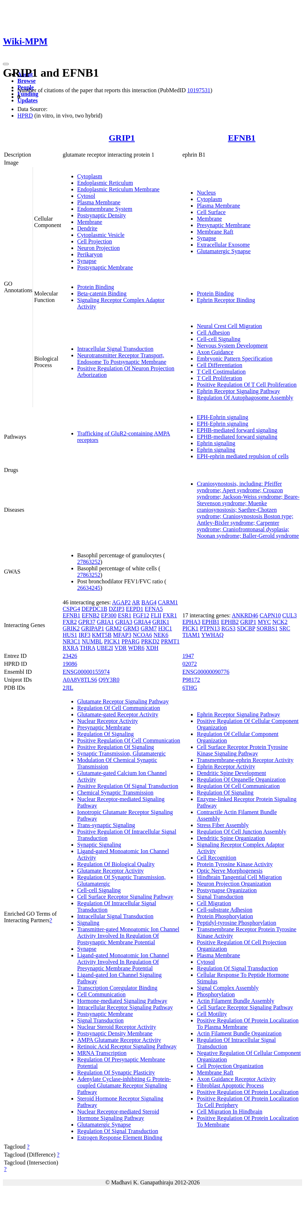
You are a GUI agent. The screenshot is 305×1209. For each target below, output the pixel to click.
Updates (27, 100)
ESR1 (124, 615)
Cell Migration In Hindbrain (229, 1111)
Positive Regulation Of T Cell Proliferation (246, 385)
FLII (156, 615)
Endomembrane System (104, 209)
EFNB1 (241, 137)
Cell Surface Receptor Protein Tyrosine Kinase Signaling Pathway (242, 750)
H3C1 (165, 628)
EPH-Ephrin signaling (222, 417)
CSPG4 (71, 609)
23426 (70, 656)
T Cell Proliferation (219, 378)
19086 (70, 664)
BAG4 (148, 602)
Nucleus (206, 193)
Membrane (89, 222)
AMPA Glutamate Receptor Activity (119, 1040)
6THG (189, 688)
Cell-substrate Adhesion (224, 910)
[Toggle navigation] (6, 64)
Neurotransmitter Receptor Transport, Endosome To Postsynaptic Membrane (121, 358)
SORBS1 (267, 628)
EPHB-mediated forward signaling (237, 430)
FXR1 (170, 615)
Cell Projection (94, 241)
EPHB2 (230, 622)
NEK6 (161, 635)
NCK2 (280, 622)
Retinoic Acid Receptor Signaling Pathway (127, 1046)
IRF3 (85, 635)
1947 (188, 656)
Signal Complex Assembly (228, 988)
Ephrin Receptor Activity (226, 766)
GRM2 (113, 628)
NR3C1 (71, 641)
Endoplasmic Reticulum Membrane (118, 189)
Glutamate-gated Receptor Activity (117, 714)
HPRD (25, 115)
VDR (120, 648)
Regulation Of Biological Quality (116, 864)
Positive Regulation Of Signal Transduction (127, 786)
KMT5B (102, 635)
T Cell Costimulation (221, 372)
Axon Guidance (215, 352)
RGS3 (228, 628)
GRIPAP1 (92, 628)
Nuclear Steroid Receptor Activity (116, 1027)
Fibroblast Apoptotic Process (230, 1085)
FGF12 (141, 615)
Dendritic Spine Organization (231, 838)
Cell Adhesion (213, 332)
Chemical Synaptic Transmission (115, 792)
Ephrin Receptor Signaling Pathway (238, 391)
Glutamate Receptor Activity (110, 871)
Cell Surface (211, 212)
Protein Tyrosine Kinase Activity (235, 864)
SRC (284, 628)
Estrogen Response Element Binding (119, 1137)
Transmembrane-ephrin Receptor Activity (245, 760)
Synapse (86, 261)
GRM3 (131, 628)
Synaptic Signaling (99, 845)
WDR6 (136, 648)
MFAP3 (122, 635)
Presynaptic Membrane (223, 225)
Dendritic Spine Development (231, 773)
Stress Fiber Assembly (222, 825)
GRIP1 (122, 137)
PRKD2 (150, 641)
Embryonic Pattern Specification (234, 359)
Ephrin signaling (216, 443)
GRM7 (148, 628)
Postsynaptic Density (101, 215)
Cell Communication (101, 994)
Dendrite (87, 228)
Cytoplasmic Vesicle (101, 235)
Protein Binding (95, 287)
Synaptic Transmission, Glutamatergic (121, 753)
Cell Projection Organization (230, 1066)
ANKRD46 (245, 615)
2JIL (68, 688)
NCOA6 (142, 635)
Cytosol (86, 196)
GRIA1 (105, 622)
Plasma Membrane (99, 202)
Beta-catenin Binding (101, 293)
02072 (189, 664)
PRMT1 (170, 641)
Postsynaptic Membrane (105, 267)
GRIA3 (123, 622)
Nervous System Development (232, 345)
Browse (26, 81)
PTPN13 (210, 628)
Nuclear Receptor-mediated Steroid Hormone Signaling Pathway (118, 1114)
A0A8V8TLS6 (80, 680)
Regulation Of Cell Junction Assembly (241, 832)
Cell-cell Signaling (218, 339)
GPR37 (86, 622)
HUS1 (70, 635)
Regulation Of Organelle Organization (241, 779)
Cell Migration (214, 903)
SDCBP (246, 628)
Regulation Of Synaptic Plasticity (116, 1072)
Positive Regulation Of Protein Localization (247, 1092)
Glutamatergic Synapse (224, 251)
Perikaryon (90, 254)
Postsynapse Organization (226, 890)
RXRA (71, 648)
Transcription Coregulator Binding (117, 988)
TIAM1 (191, 635)
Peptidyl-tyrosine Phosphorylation (236, 923)
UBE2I (105, 648)
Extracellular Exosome (223, 245)
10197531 (198, 90)
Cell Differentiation (219, 365)
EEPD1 (134, 609)
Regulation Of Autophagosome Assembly (245, 398)
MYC (264, 622)
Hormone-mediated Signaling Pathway (122, 1001)
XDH (152, 648)
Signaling (88, 923)
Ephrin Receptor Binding (226, 300)
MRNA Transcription (101, 1053)
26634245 (88, 588)
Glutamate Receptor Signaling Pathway (123, 701)
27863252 (88, 562)
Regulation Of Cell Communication (118, 708)
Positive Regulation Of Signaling (115, 747)
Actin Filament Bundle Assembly (235, 1001)
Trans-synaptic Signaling (106, 825)
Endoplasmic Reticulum (105, 183)
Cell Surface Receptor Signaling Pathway (125, 897)
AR (136, 602)
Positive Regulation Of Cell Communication (128, 740)
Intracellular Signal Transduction (115, 349)
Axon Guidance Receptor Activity (236, 1079)
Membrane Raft (215, 232)
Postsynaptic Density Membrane (114, 1033)
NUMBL (92, 641)
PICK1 (112, 641)
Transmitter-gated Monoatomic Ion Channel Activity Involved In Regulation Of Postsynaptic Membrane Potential (128, 935)
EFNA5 (154, 609)
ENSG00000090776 (205, 672)
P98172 (191, 680)
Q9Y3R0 (109, 680)
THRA (87, 648)
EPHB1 (211, 622)
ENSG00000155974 (86, 672)
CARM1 (168, 602)
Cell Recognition (216, 858)
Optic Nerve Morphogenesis (229, 871)
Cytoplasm (89, 176)
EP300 (109, 615)
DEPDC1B (94, 609)
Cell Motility (212, 1014)
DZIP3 (117, 609)
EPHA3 (191, 622)
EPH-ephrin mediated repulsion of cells (242, 456)
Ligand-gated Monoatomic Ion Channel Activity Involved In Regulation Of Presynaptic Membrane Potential (123, 961)
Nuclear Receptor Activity (107, 721)
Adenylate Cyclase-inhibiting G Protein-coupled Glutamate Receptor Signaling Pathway (124, 1085)
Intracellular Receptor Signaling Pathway (125, 1007)
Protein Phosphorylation (225, 916)
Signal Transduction (100, 1020)
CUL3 (289, 615)
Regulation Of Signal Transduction (117, 1131)
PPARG (130, 641)
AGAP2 (121, 602)
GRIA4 (142, 622)
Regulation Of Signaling (105, 734)
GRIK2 (71, 628)
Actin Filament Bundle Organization (239, 1033)
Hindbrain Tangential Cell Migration (239, 877)
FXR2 (70, 622)
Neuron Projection (98, 248)
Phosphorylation (216, 994)
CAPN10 (270, 615)
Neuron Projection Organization (234, 884)
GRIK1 (160, 622)
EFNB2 (91, 615)
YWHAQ (212, 635)
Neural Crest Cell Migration (229, 326)
